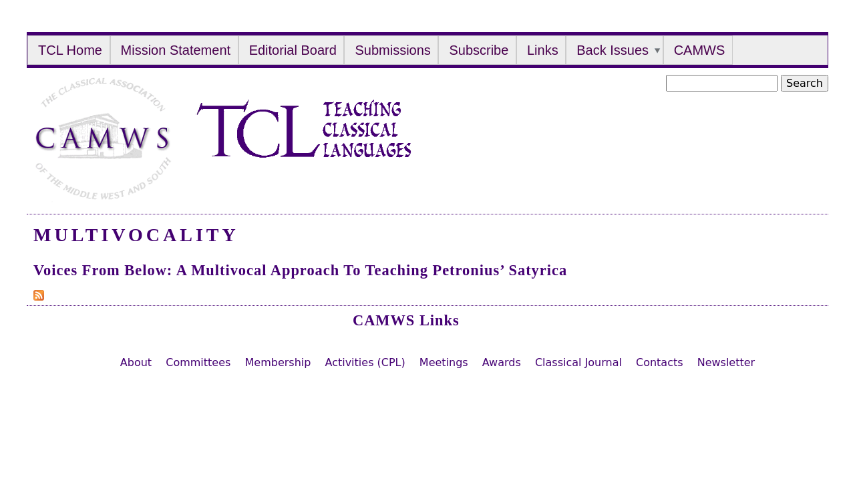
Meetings (443, 362)
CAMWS (699, 50)
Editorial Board (293, 50)
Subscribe (478, 50)
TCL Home (70, 50)
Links (542, 50)
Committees (198, 362)
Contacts (659, 362)
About (136, 362)
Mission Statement (176, 50)
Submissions (392, 50)
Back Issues (612, 50)
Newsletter (726, 362)
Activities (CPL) (365, 362)
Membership (277, 362)
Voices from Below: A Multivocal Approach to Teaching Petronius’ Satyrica (300, 270)
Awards (501, 362)
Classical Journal (578, 362)
